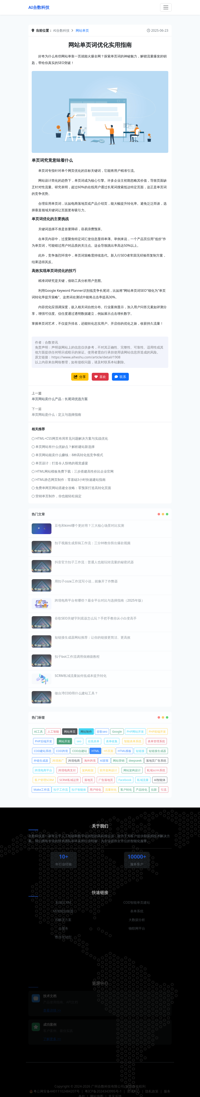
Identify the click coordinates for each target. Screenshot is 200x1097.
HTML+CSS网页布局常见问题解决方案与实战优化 (70, 438)
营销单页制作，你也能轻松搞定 (56, 496)
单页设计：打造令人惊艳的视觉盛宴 (60, 463)
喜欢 (100, 376)
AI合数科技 (38, 7)
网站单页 (82, 30)
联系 (120, 376)
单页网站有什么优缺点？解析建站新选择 (63, 446)
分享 (80, 376)
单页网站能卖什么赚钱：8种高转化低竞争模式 (67, 455)
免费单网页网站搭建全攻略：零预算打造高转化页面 (71, 488)
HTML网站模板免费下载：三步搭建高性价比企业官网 (73, 471)
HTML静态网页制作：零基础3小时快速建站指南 (69, 479)
